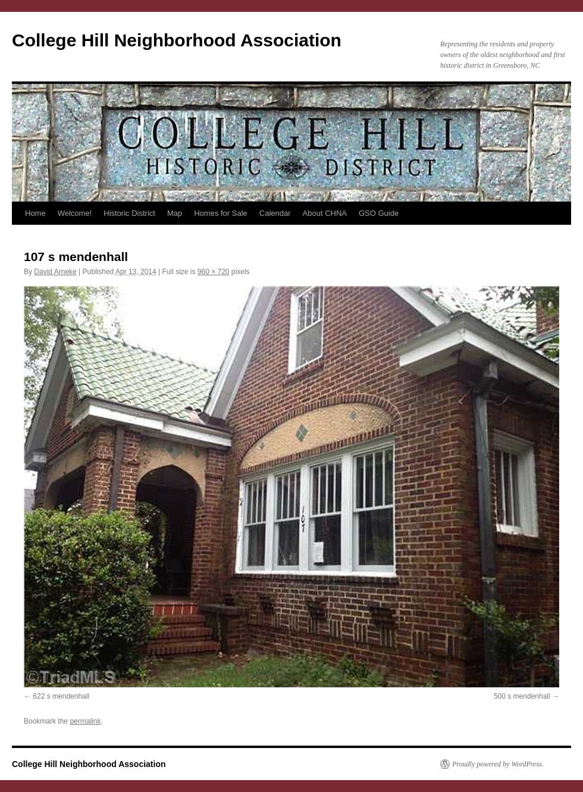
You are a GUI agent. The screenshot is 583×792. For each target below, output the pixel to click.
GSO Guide (379, 213)
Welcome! (75, 213)
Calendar (275, 213)
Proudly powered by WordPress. (498, 764)
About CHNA (325, 213)
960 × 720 (214, 272)
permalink (85, 721)
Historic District (129, 213)
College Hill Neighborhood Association (176, 40)
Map (174, 213)
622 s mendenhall (61, 696)
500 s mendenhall (522, 696)
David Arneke (55, 272)
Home (35, 213)
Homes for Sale (220, 213)
